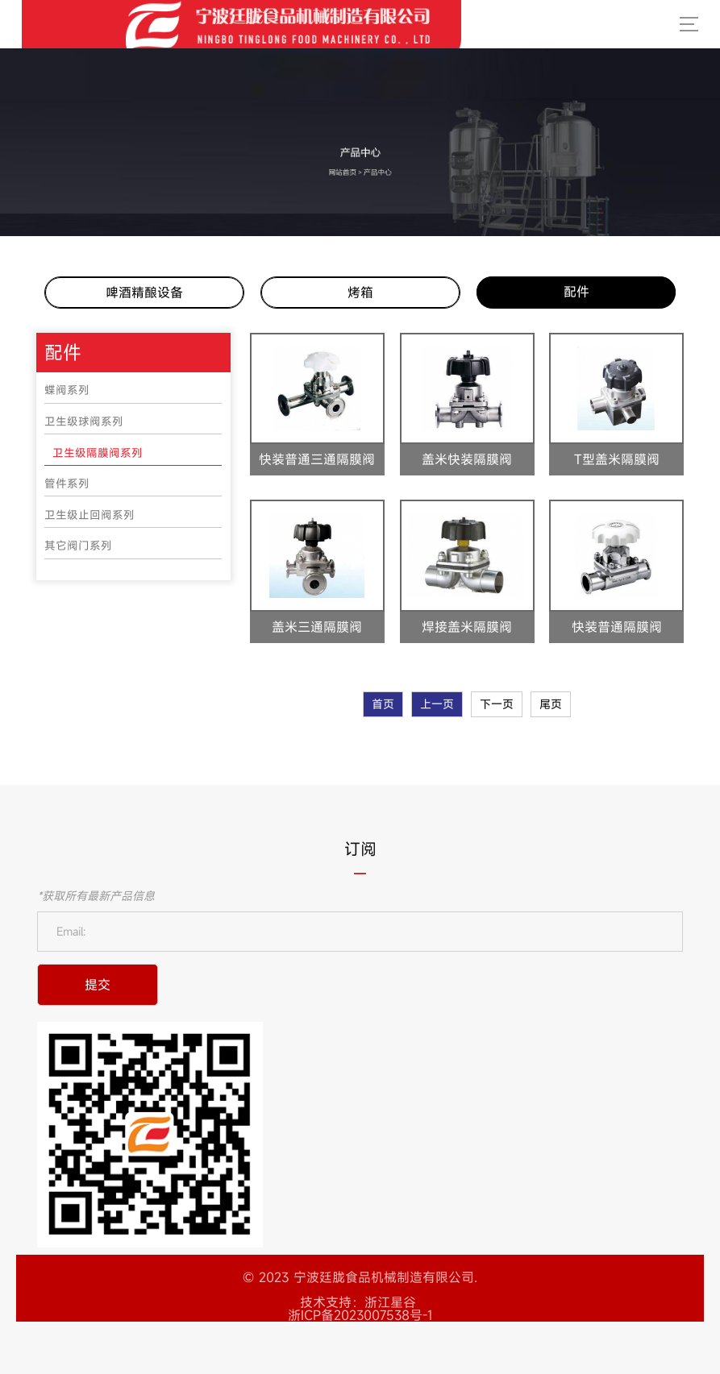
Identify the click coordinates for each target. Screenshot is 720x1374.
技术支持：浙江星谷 (358, 1302)
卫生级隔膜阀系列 (97, 453)
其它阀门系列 (78, 545)
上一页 (437, 704)
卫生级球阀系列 (83, 421)
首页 (383, 704)
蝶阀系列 (66, 390)
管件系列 (66, 483)
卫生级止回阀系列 (89, 515)
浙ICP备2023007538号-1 (360, 1315)
